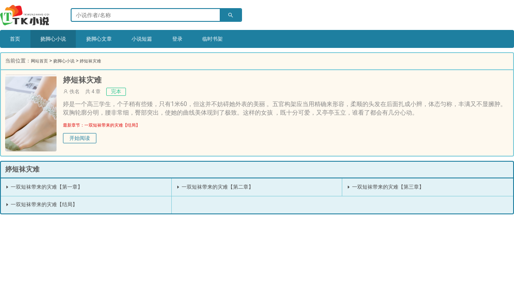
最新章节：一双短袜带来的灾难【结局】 (109, 125)
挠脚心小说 (60, 39)
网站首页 (41, 61)
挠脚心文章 (112, 39)
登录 (201, 39)
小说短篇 (162, 39)
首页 (16, 39)
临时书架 (241, 39)
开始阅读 (79, 139)
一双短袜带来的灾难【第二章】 (221, 187)
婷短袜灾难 (100, 61)
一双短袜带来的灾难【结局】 (47, 204)
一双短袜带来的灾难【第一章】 (50, 187)
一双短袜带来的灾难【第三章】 (392, 187)
